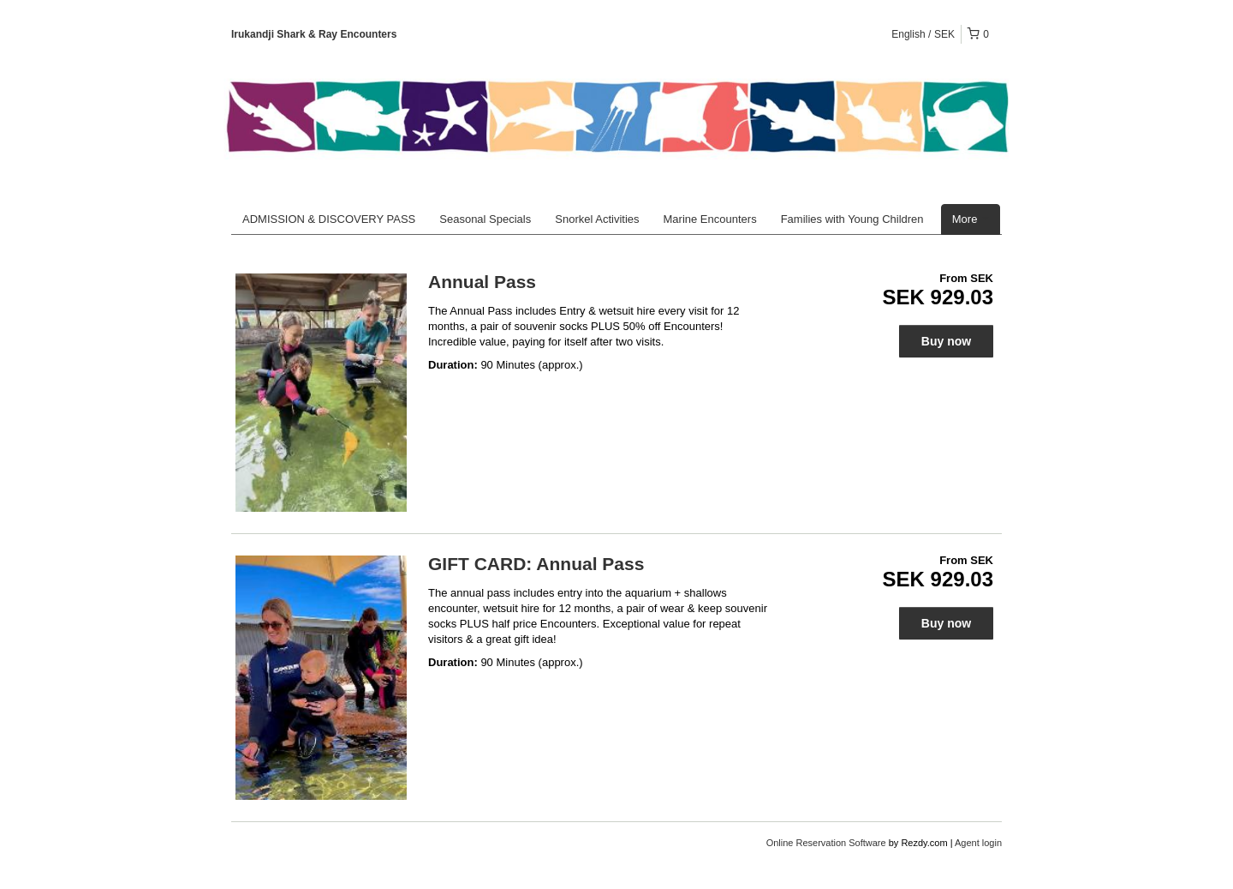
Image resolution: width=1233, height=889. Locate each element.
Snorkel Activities (597, 219)
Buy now (946, 341)
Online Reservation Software (826, 843)
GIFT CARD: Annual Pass (536, 564)
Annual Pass (482, 281)
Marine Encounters (710, 219)
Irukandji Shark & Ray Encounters (313, 34)
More (970, 219)
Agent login (978, 843)
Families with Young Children (852, 219)
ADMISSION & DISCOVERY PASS (328, 219)
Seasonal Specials (485, 219)
